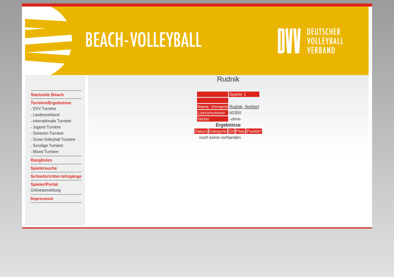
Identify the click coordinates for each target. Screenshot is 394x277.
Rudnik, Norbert (244, 106)
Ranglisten (41, 160)
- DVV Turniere (43, 109)
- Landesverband (45, 115)
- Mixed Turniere (44, 152)
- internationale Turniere (51, 121)
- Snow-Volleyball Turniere (53, 139)
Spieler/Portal (44, 184)
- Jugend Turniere (46, 127)
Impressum (42, 198)
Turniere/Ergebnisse (51, 102)
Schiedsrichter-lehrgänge (56, 176)
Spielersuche (44, 168)
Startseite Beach (47, 94)
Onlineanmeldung (46, 190)
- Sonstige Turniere (47, 146)
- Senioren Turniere (47, 133)
